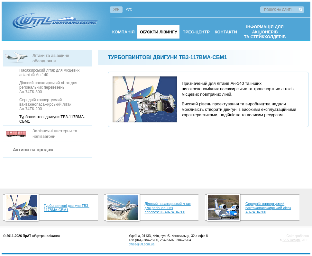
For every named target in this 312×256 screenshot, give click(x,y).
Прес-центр (196, 32)
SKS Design (291, 240)
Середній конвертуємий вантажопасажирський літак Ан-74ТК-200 (268, 208)
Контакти (226, 32)
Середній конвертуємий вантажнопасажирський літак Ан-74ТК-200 (45, 104)
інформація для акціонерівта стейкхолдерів (265, 31)
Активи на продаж (33, 149)
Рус (129, 9)
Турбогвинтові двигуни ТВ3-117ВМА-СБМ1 (66, 208)
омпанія (123, 32)
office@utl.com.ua (141, 244)
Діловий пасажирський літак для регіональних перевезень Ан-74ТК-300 (48, 87)
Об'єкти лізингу (158, 32)
